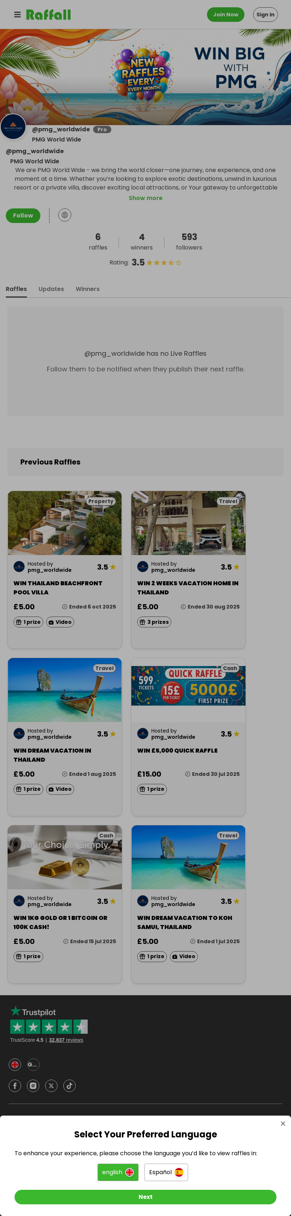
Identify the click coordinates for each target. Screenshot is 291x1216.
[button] (118, 1172)
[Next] (145, 1197)
